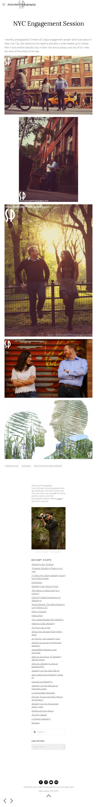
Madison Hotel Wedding (43, 623)
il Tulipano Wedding (40, 719)
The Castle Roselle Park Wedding (47, 619)
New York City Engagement (48, 466)
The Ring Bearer (39, 715)
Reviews (35, 723)
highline (26, 466)
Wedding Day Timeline (42, 564)
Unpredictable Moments (43, 693)
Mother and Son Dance (42, 711)
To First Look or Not (40, 627)
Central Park (11, 466)
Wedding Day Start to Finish (44, 586)
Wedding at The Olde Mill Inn (45, 670)
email (59, 498)
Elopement (36, 582)
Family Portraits (38, 611)
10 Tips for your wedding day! (45, 638)
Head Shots (37, 615)
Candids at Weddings (41, 681)
